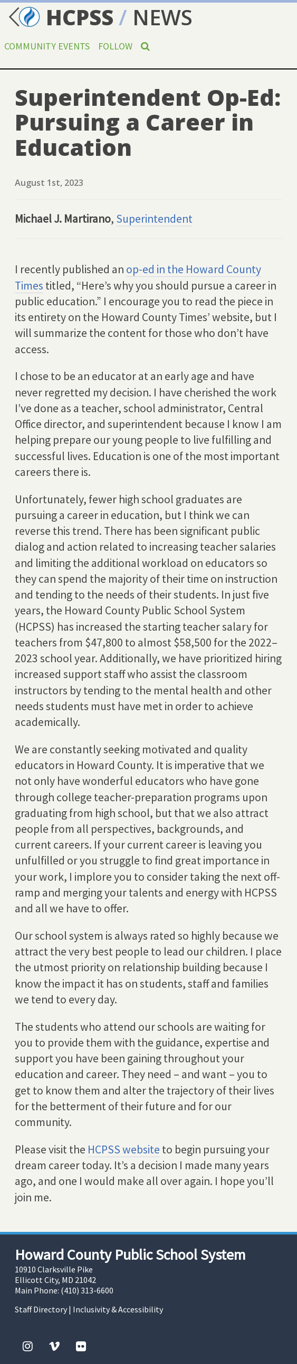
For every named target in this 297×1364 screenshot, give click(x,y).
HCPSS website (124, 1149)
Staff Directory (41, 1309)
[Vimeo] (54, 1346)
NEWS (162, 17)
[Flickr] (81, 1346)
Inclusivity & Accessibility (118, 1309)
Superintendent (154, 219)
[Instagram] (28, 1346)
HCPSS (59, 17)
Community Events (47, 46)
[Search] (145, 46)
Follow (115, 46)
